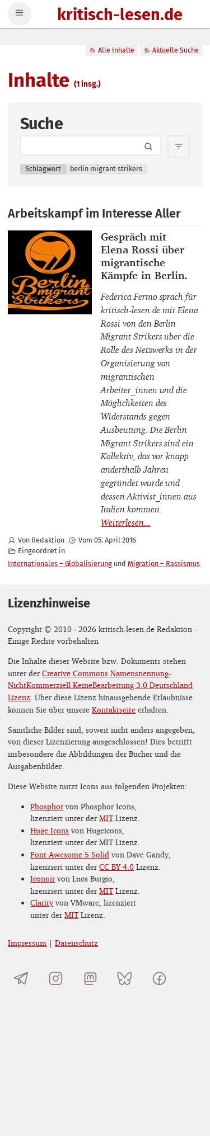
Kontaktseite (114, 709)
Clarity (41, 902)
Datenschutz (76, 943)
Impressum (27, 943)
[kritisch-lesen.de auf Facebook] (159, 978)
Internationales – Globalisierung (59, 563)
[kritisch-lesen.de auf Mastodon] (90, 978)
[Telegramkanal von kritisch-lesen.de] (21, 978)
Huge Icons (49, 830)
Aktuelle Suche (171, 50)
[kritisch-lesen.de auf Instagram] (56, 978)
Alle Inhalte (111, 50)
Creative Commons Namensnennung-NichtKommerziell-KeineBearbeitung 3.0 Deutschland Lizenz (100, 685)
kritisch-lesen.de (120, 15)
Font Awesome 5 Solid (69, 854)
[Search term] (90, 145)
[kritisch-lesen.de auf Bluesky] (124, 978)
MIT (106, 818)
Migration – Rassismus (164, 563)
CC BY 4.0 (116, 866)
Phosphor (46, 806)
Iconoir (42, 878)
